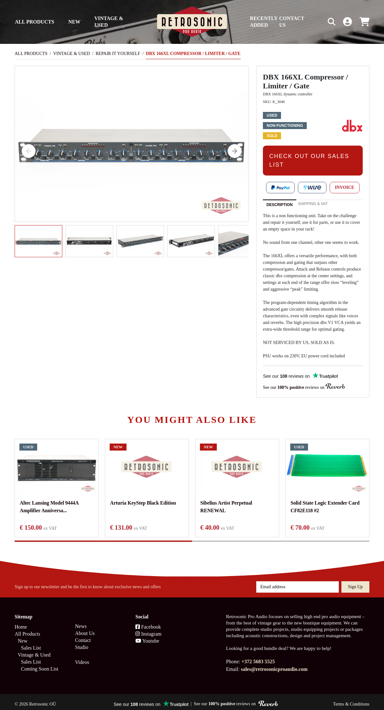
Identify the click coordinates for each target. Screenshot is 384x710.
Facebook (148, 622)
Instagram (148, 629)
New (74, 21)
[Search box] (318, 21)
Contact (83, 635)
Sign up (355, 582)
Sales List (31, 643)
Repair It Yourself (118, 53)
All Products (34, 21)
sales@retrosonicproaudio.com (274, 664)
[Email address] (297, 582)
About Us (85, 628)
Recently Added (264, 22)
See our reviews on (304, 387)
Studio (81, 642)
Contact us (291, 22)
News (80, 621)
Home (21, 622)
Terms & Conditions (351, 699)
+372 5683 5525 (258, 657)
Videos (82, 657)
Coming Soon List (39, 664)
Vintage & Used (108, 22)
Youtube (147, 636)
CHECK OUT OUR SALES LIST (309, 160)
